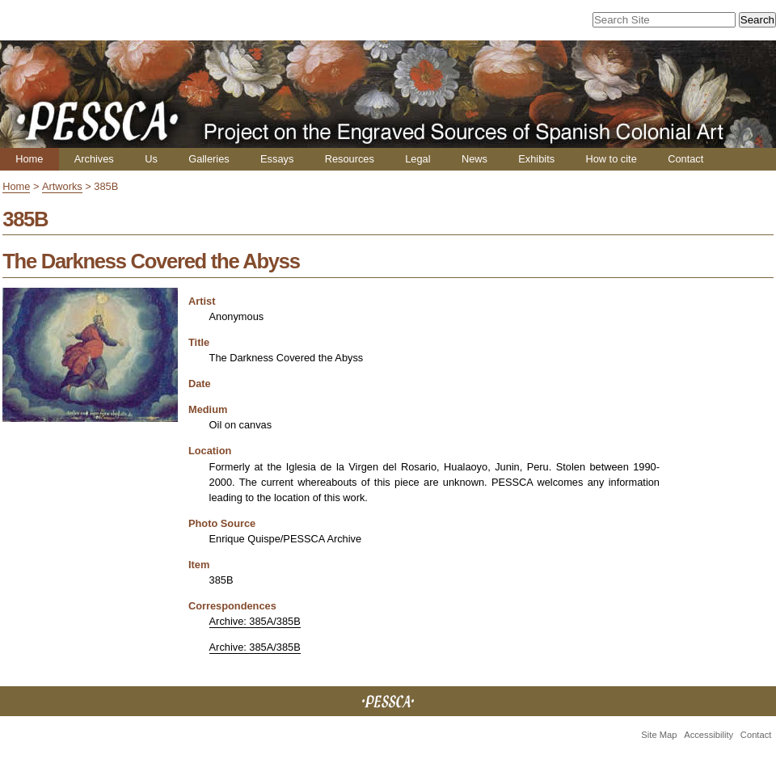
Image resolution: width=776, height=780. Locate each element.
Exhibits (536, 159)
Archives (94, 159)
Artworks (62, 186)
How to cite (610, 159)
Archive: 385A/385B (255, 621)
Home (29, 159)
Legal (417, 159)
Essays (276, 159)
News (474, 159)
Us (151, 159)
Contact (685, 159)
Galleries (209, 159)
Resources (349, 159)
